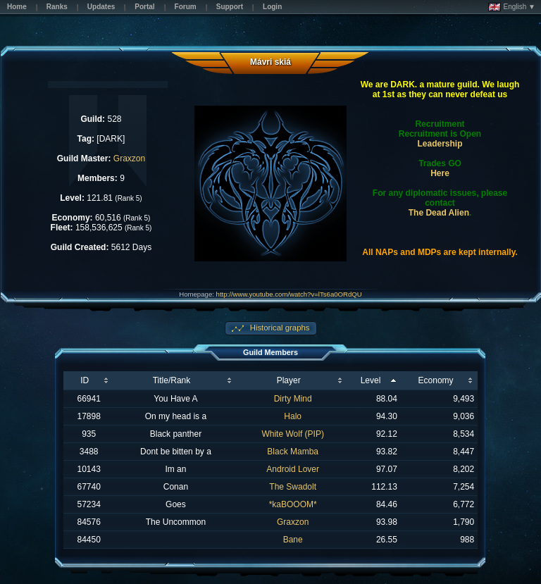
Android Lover (292, 469)
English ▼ (511, 7)
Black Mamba (292, 451)
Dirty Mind (293, 399)
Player (289, 380)
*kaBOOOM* (293, 504)
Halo (292, 416)
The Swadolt (292, 487)
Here (439, 173)
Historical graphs (279, 327)
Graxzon (129, 158)
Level (371, 380)
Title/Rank (172, 380)
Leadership (440, 144)
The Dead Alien (439, 213)
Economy (436, 380)
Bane (293, 540)
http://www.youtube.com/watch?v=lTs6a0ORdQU (289, 294)
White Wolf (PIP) (292, 434)
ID (84, 380)
